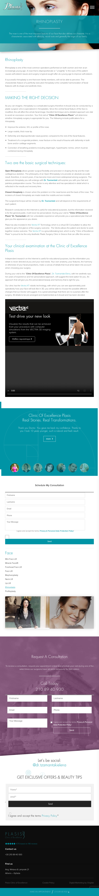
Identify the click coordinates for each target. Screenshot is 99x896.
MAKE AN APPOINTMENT (40, 892)
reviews (21, 844)
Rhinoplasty (10, 587)
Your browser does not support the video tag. (49, 374)
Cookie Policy (48, 882)
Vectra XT (35, 225)
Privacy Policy (49, 816)
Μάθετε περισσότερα (21, 339)
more (48, 439)
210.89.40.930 (61, 892)
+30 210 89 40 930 (13, 854)
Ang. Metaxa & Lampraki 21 (17, 869)
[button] (14, 467)
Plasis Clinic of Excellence (16, 882)
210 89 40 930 (50, 690)
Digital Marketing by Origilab (81, 882)
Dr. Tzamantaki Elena (61, 273)
